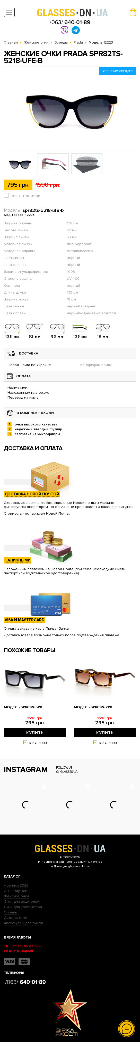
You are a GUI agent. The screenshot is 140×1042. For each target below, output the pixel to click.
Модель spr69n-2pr (93, 707)
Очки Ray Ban (15, 891)
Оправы (11, 912)
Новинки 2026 (16, 885)
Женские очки (16, 896)
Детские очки (15, 917)
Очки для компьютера (23, 907)
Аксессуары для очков (23, 923)
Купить (35, 732)
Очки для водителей (21, 901)
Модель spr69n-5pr (23, 707)
